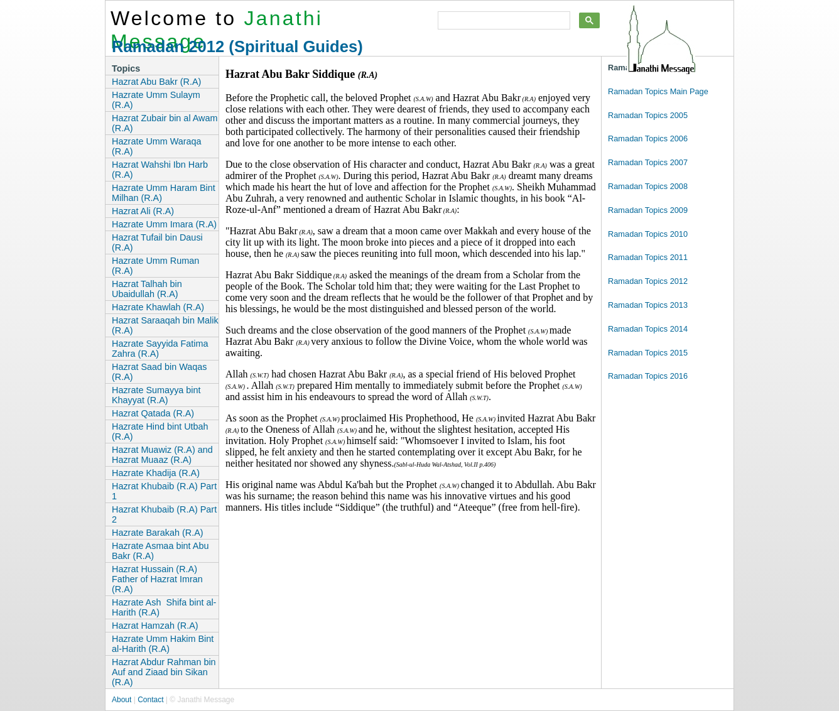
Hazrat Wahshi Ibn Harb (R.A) (160, 170)
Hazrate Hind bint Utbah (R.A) (160, 431)
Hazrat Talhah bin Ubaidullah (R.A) (147, 289)
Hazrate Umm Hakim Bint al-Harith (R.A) (163, 644)
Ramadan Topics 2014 (648, 329)
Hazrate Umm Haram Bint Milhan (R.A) (163, 193)
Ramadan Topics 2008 (648, 186)
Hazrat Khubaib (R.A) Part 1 (164, 491)
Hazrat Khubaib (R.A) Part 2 (164, 514)
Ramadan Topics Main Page (658, 91)
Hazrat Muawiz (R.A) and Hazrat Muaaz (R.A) (162, 455)
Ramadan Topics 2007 (648, 162)
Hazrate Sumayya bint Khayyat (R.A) (156, 395)
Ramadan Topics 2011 (648, 257)
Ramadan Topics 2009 (648, 210)
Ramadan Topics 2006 (648, 138)
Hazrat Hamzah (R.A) (155, 626)
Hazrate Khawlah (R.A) (158, 307)
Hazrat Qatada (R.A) (153, 413)
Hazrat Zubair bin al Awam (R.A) (165, 123)
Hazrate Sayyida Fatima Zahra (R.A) (160, 349)
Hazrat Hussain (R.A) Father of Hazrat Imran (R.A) (157, 579)
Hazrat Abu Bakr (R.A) (156, 82)
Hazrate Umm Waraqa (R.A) (157, 146)
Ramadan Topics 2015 (648, 352)
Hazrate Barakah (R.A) (157, 533)
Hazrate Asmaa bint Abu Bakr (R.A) (160, 551)
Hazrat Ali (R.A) (143, 211)
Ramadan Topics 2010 (648, 234)
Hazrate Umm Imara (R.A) (164, 224)
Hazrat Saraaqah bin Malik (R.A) (165, 325)
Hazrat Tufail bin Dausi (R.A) (157, 242)
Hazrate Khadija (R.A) (156, 473)
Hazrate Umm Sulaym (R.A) (156, 100)
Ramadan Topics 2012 (648, 281)
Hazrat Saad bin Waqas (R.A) (159, 372)
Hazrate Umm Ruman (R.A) (155, 266)
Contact (150, 699)
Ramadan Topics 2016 (648, 376)
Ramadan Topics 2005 (648, 115)
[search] (502, 20)
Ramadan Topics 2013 (648, 305)
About (121, 699)
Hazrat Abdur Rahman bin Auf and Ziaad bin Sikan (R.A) (164, 672)
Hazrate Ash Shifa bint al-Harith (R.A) (164, 607)
